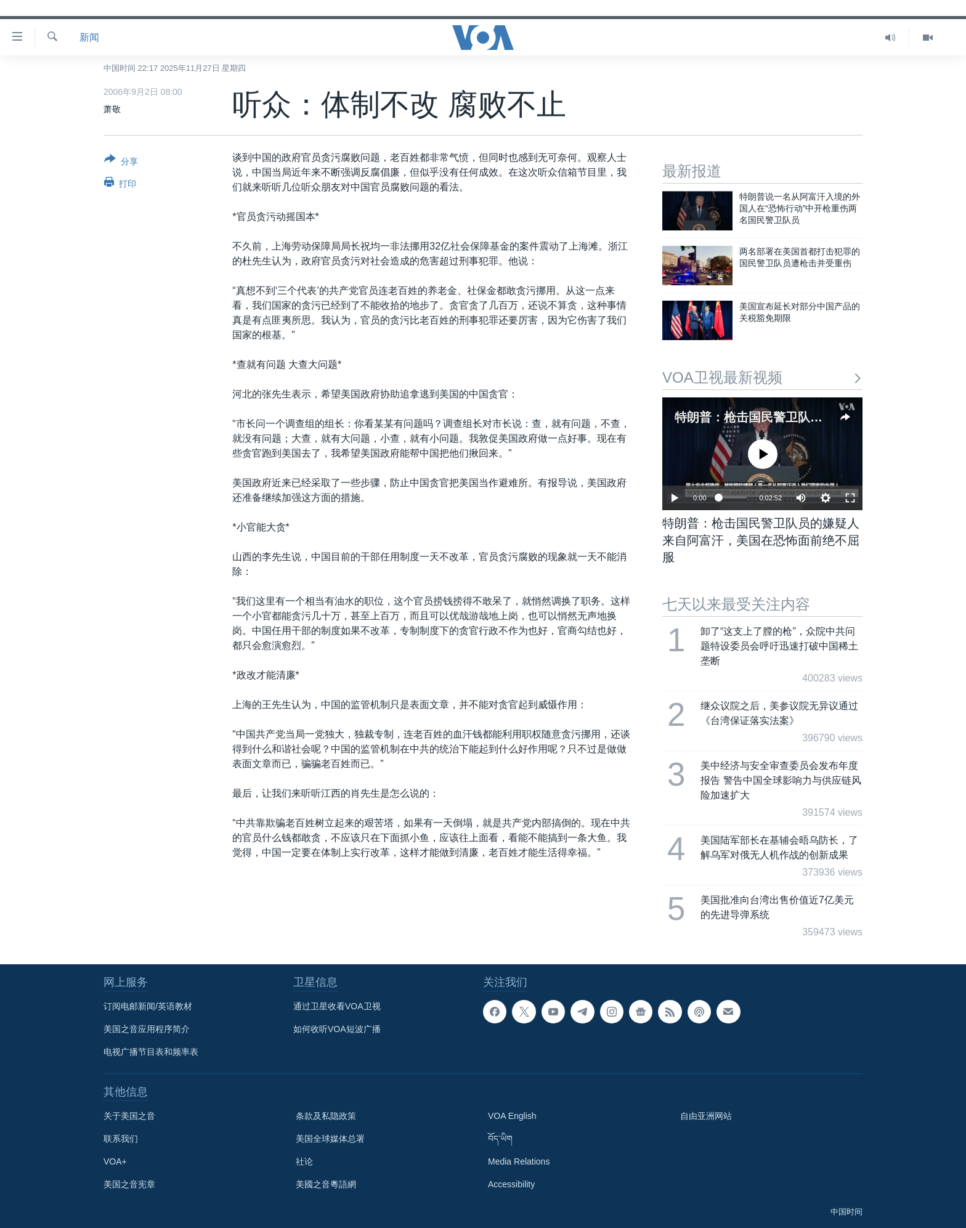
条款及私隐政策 (326, 1116)
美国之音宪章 (129, 1184)
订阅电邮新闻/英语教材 (148, 1006)
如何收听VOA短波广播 (337, 1029)
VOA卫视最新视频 (762, 377)
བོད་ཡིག (500, 1139)
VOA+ (115, 1161)
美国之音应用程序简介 (147, 1029)
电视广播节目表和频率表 (151, 1052)
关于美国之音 (129, 1116)
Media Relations (519, 1161)
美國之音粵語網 (326, 1184)
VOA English (512, 1116)
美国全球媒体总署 (330, 1139)
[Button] (121, 162)
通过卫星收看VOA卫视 (337, 1006)
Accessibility (511, 1184)
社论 (304, 1161)
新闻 (89, 37)
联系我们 (121, 1139)
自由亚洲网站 (706, 1116)
